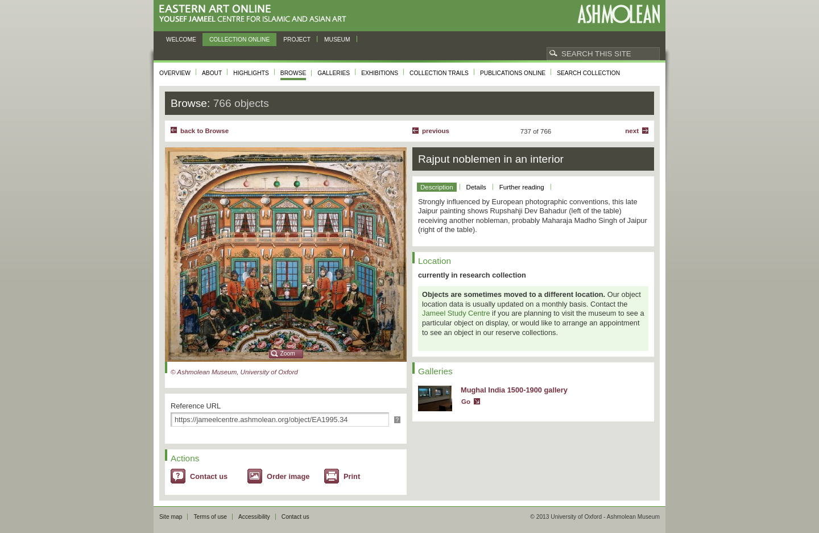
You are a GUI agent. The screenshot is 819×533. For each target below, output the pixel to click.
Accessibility (254, 517)
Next (632, 130)
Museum (337, 39)
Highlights (251, 73)
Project (297, 39)
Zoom (287, 353)
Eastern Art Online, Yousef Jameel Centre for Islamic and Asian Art (255, 14)
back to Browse (204, 130)
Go (465, 401)
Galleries (333, 73)
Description (436, 187)
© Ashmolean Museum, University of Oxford (234, 372)
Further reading (521, 187)
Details (476, 187)
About (212, 73)
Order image (288, 476)
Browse (293, 73)
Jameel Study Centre (456, 313)
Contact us (209, 476)
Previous (435, 130)
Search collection (588, 73)
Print (352, 476)
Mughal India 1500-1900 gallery (514, 390)
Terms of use (210, 517)
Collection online (239, 39)
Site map (170, 517)
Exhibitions (379, 73)
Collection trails (439, 73)
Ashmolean (618, 14)
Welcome (181, 39)
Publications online (512, 73)
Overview (175, 73)
